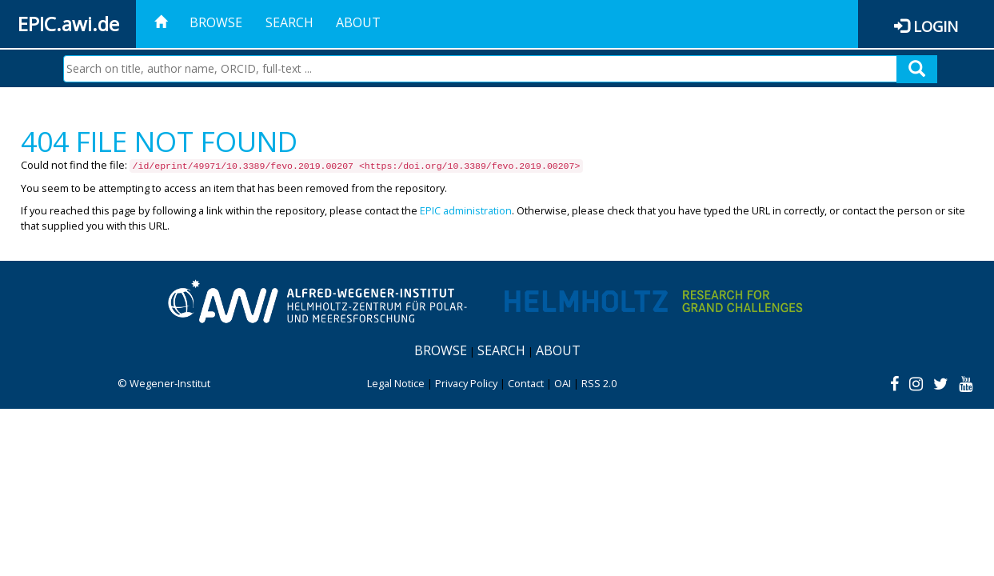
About (358, 22)
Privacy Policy (466, 383)
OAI (562, 383)
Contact (526, 383)
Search (289, 22)
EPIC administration (466, 210)
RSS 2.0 (599, 383)
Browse (216, 22)
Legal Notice (396, 383)
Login (935, 26)
